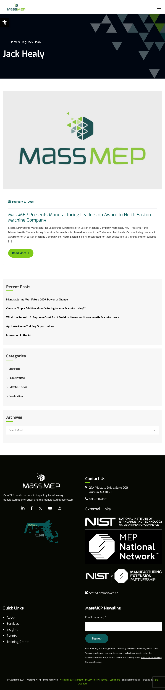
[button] (4, 22)
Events (12, 636)
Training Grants (18, 642)
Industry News (17, 378)
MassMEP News (18, 387)
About (11, 617)
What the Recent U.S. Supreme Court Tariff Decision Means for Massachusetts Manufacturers (62, 317)
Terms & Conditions (110, 679)
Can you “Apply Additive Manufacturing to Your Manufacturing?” (46, 308)
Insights (12, 630)
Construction (16, 396)
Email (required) (95, 617)
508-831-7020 (98, 499)
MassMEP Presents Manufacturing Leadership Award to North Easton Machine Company (79, 217)
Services (13, 623)
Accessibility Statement (71, 679)
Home (14, 42)
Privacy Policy (92, 679)
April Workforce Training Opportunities (30, 326)
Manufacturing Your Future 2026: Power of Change (37, 299)
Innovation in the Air (19, 335)
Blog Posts (14, 368)
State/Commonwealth (103, 593)
